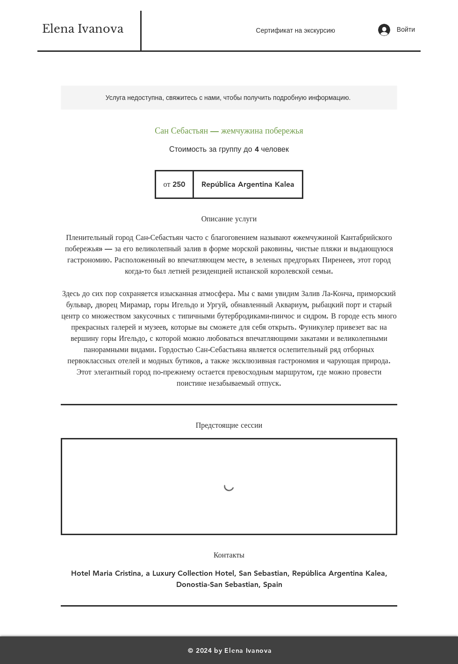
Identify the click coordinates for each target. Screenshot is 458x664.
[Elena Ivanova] (82, 29)
